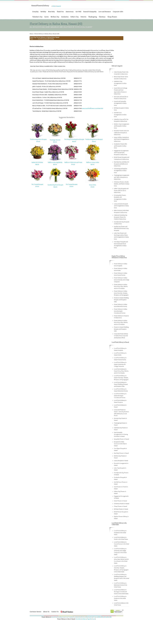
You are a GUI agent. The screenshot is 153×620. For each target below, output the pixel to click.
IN (86, 617)
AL (52, 617)
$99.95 (55, 142)
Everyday (35, 12)
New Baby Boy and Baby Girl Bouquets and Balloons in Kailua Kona (121, 164)
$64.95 (74, 141)
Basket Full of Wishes (37, 162)
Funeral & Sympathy (90, 12)
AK (55, 617)
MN (110, 617)
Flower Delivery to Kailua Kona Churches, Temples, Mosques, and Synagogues (121, 293)
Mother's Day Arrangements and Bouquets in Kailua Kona (121, 126)
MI (107, 617)
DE (71, 617)
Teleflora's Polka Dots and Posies (73, 162)
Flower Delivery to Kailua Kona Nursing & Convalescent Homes (120, 311)
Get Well (78, 12)
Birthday (43, 12)
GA (76, 617)
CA (63, 617)
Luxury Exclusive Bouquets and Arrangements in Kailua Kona (121, 205)
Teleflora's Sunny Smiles (92, 162)
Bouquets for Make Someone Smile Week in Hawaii (120, 443)
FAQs (54, 6)
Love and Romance (104, 12)
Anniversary (70, 12)
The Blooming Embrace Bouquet (94, 139)
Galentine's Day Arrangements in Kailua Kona (120, 83)
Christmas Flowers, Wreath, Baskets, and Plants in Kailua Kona (121, 184)
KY (93, 617)
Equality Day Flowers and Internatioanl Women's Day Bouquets (121, 228)
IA (88, 617)
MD (102, 617)
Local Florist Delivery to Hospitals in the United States (120, 532)
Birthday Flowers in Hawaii (121, 509)
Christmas (102, 17)
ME (99, 617)
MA (105, 617)
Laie (94, 619)
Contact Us (55, 612)
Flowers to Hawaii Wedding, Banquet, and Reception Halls (121, 299)
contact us (35, 39)
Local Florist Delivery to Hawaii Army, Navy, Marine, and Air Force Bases (121, 371)
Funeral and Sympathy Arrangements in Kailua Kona (120, 103)
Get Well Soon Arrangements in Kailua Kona (120, 114)
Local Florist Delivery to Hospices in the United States (120, 598)
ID (81, 617)
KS (91, 617)
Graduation (64, 17)
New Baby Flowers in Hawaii (121, 453)
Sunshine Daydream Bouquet (55, 185)
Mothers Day (55, 17)
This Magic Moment (55, 140)
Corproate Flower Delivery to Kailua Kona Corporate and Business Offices (121, 335)
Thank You (60, 12)
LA (96, 617)
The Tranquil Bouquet (37, 184)
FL (73, 617)
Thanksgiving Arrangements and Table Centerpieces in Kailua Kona (121, 177)
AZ (57, 617)
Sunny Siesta (92, 185)
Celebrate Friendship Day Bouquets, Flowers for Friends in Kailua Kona (120, 217)
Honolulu (78, 619)
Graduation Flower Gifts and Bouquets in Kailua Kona (120, 146)
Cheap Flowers (112, 17)
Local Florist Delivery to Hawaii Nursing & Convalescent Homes (120, 395)
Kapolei (89, 619)
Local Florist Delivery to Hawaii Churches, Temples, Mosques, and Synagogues (121, 377)
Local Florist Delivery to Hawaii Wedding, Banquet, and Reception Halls (121, 384)
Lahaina (84, 619)
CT (68, 617)
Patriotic (83, 17)
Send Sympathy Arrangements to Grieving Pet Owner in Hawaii (121, 434)
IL (83, 617)
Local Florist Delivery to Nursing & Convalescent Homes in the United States (121, 591)
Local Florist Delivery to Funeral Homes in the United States (121, 544)
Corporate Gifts (118, 12)
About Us (46, 612)
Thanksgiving (92, 17)
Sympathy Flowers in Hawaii (121, 439)
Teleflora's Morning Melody (55, 162)
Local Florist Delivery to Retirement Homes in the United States (120, 585)
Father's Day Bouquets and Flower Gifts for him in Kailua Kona (121, 190)
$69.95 (55, 164)
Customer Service (35, 612)
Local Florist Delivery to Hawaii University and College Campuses (120, 364)
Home (31, 34)
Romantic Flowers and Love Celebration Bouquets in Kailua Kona (121, 132)
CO (66, 617)
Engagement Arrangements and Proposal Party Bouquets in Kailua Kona (121, 152)
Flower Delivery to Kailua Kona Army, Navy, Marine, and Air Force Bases (121, 286)
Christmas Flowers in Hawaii (121, 503)
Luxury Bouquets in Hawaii (121, 460)
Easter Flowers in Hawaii (120, 501)
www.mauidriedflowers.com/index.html (92, 108)
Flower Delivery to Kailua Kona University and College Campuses (121, 279)
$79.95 (38, 141)
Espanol (59, 6)
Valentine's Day (37, 17)
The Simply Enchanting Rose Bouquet (74, 139)
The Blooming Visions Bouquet (38, 139)
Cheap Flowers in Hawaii (120, 506)
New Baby (51, 12)
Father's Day (74, 17)
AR (60, 617)
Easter (46, 17)
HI (79, 617)
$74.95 (73, 164)
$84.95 (37, 164)
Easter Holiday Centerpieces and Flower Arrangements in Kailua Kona (121, 139)
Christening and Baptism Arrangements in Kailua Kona (120, 170)
